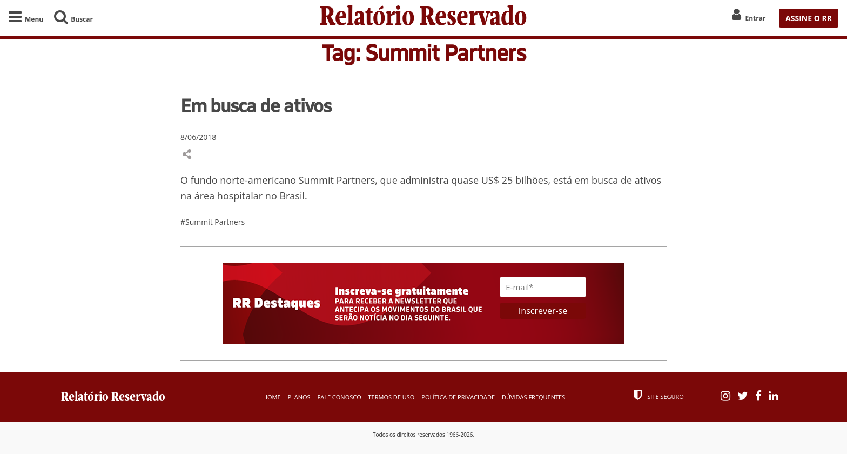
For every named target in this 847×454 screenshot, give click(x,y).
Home (272, 397)
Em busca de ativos (255, 105)
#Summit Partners (212, 222)
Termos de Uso (391, 397)
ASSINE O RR (808, 18)
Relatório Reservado (423, 18)
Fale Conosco (339, 397)
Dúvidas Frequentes (533, 397)
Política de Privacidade (458, 397)
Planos (298, 397)
